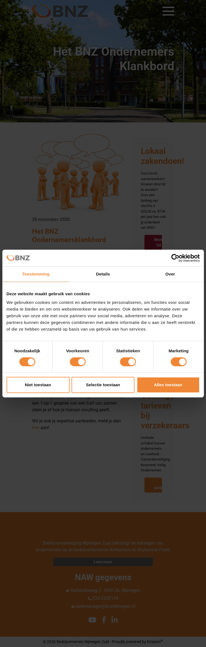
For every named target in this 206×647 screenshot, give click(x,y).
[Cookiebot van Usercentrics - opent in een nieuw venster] (175, 258)
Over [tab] (170, 274)
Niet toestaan (38, 384)
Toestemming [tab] (36, 274)
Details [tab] (103, 274)
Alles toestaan (168, 384)
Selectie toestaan (103, 384)
